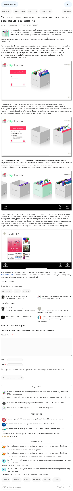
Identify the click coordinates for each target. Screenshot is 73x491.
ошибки (47, 480)
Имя (3, 360)
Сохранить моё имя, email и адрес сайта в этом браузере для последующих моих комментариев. (34, 371)
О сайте (60, 487)
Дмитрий (13, 26)
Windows (6, 11)
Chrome (57, 480)
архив (17, 291)
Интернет (32, 11)
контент (26, 291)
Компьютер (46, 11)
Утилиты (36, 480)
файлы (26, 480)
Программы (19, 11)
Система (67, 11)
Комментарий (7, 335)
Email (3, 365)
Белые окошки (9, 4)
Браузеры (16, 480)
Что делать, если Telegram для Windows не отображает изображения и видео (31, 434)
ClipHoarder (6, 291)
